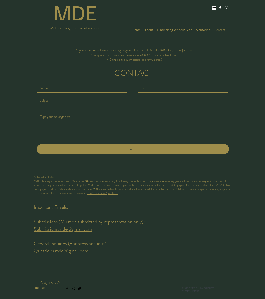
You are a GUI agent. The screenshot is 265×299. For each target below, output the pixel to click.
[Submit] (133, 149)
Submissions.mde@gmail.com (63, 229)
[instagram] (226, 8)
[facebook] (220, 8)
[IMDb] (214, 8)
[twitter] (79, 288)
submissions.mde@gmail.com (102, 193)
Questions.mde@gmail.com (61, 250)
